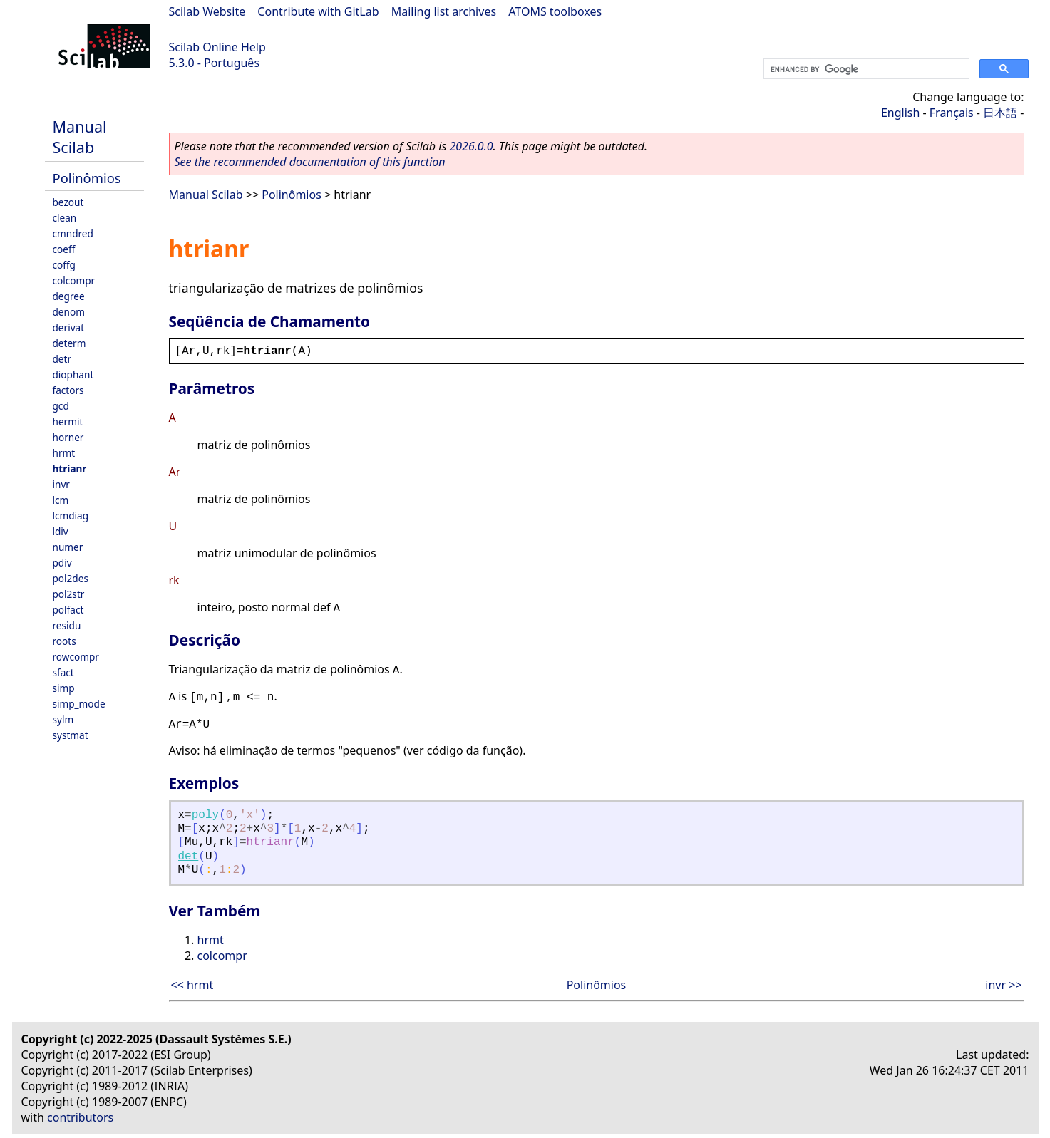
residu (67, 625)
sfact (63, 672)
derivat (69, 327)
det (188, 856)
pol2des (70, 578)
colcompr (74, 280)
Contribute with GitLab (318, 11)
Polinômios (87, 178)
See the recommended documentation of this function (310, 162)
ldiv (60, 531)
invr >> (1003, 985)
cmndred (73, 233)
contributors (80, 1117)
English (900, 112)
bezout (68, 202)
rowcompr (76, 656)
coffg (64, 264)
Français (952, 112)
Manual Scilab (80, 136)
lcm (61, 500)
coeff (64, 249)
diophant (73, 374)
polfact (68, 609)
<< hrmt (192, 985)
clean (65, 217)
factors (68, 390)
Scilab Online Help (217, 47)
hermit (68, 421)
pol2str (69, 594)
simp (64, 688)
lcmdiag (71, 515)
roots (64, 641)
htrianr (70, 468)
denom (69, 312)
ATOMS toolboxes (555, 11)
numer (68, 547)
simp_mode (79, 703)
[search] (865, 69)
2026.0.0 (471, 146)
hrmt (64, 453)
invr (61, 484)
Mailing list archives (443, 11)
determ (69, 343)
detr (62, 359)
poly (205, 815)
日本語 (1000, 112)
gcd (61, 406)
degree (69, 296)
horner (68, 437)
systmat (70, 735)
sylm (63, 719)
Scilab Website (207, 11)
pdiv (62, 562)
